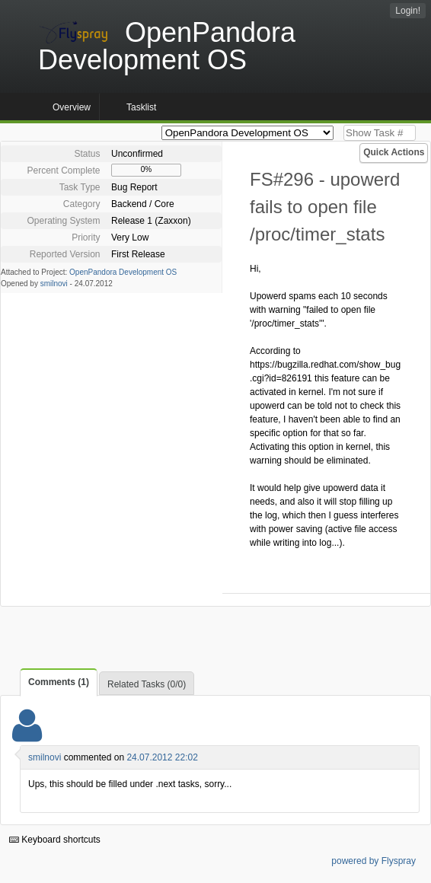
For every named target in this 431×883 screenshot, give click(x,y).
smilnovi (54, 283)
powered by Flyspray (373, 861)
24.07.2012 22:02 (161, 757)
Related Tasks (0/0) (146, 684)
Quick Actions (393, 152)
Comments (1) (58, 682)
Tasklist (141, 107)
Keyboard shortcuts (55, 839)
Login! (407, 10)
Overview (72, 107)
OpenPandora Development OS (123, 272)
